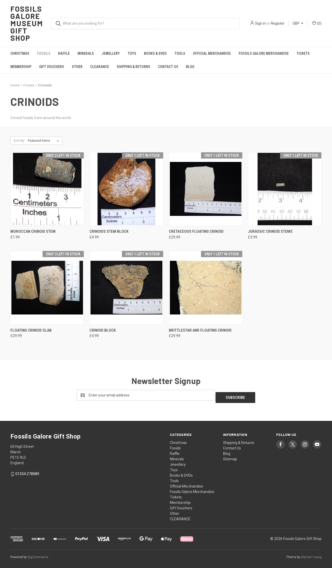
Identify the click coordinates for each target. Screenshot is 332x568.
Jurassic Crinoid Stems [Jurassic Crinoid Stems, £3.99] (270, 231)
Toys (132, 53)
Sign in (260, 23)
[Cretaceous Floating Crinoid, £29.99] (205, 189)
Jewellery (111, 53)
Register (278, 23)
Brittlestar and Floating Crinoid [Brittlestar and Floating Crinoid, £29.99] (200, 330)
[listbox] (44, 141)
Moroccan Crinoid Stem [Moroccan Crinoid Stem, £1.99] (33, 231)
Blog (190, 67)
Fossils (43, 53)
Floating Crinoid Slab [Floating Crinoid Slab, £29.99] (31, 330)
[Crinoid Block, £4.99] (126, 288)
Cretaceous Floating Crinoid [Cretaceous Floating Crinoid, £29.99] (196, 231)
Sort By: (19, 140)
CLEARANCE (99, 67)
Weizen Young (311, 555)
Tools (180, 53)
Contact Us (168, 67)
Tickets (303, 53)
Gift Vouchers (51, 67)
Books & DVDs (155, 53)
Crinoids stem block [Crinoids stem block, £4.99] (108, 231)
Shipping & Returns (133, 67)
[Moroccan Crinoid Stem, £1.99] (47, 189)
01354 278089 (27, 471)
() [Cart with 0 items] (317, 23)
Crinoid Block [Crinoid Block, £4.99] (102, 330)
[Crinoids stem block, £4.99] (126, 189)
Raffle (64, 53)
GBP (298, 23)
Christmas (19, 53)
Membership (20, 67)
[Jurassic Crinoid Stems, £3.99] (285, 189)
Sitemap (230, 457)
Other (77, 67)
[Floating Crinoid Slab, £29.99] (47, 288)
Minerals (86, 53)
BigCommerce (37, 555)
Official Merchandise (212, 53)
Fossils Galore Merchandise (264, 53)
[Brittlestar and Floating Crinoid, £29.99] (205, 288)
